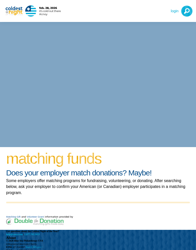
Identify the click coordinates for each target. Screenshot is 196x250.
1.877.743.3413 (32, 234)
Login (174, 11)
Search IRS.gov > (34, 247)
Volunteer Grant (35, 216)
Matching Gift (13, 216)
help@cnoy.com (14, 234)
